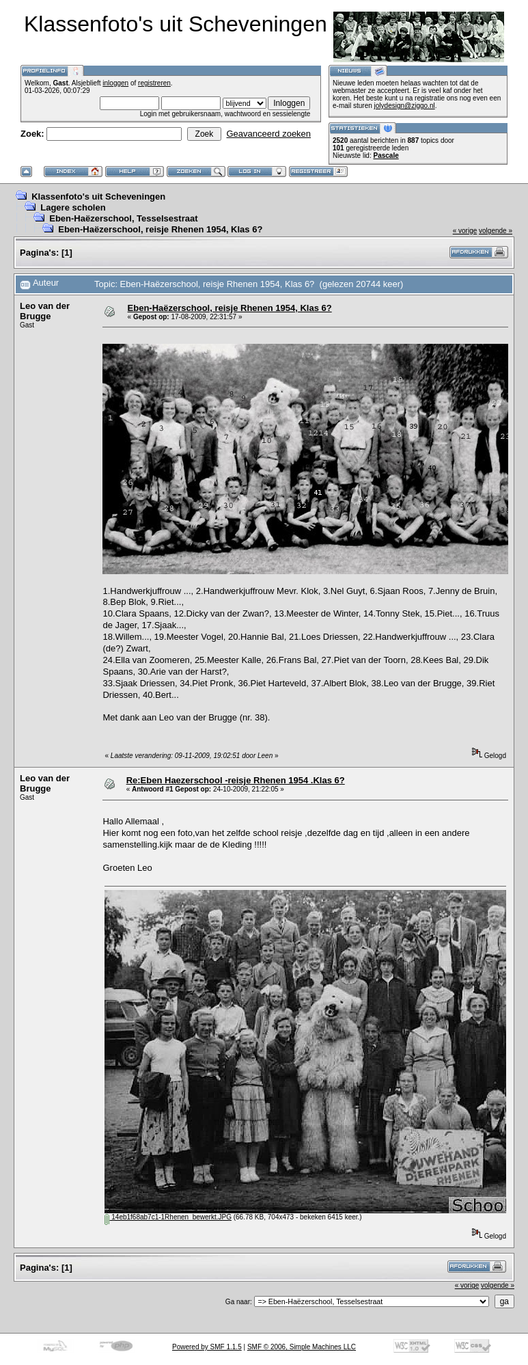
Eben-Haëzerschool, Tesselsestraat (123, 218)
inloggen (115, 83)
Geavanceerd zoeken (268, 134)
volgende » (495, 230)
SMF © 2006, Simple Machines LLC (301, 1347)
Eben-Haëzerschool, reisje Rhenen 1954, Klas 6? (160, 229)
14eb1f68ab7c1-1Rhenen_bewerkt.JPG (168, 1217)
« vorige (465, 230)
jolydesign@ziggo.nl (404, 105)
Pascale (385, 155)
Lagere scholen (72, 207)
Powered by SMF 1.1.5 (207, 1347)
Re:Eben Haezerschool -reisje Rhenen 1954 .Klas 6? (235, 780)
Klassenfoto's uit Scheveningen (98, 196)
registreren (154, 83)
